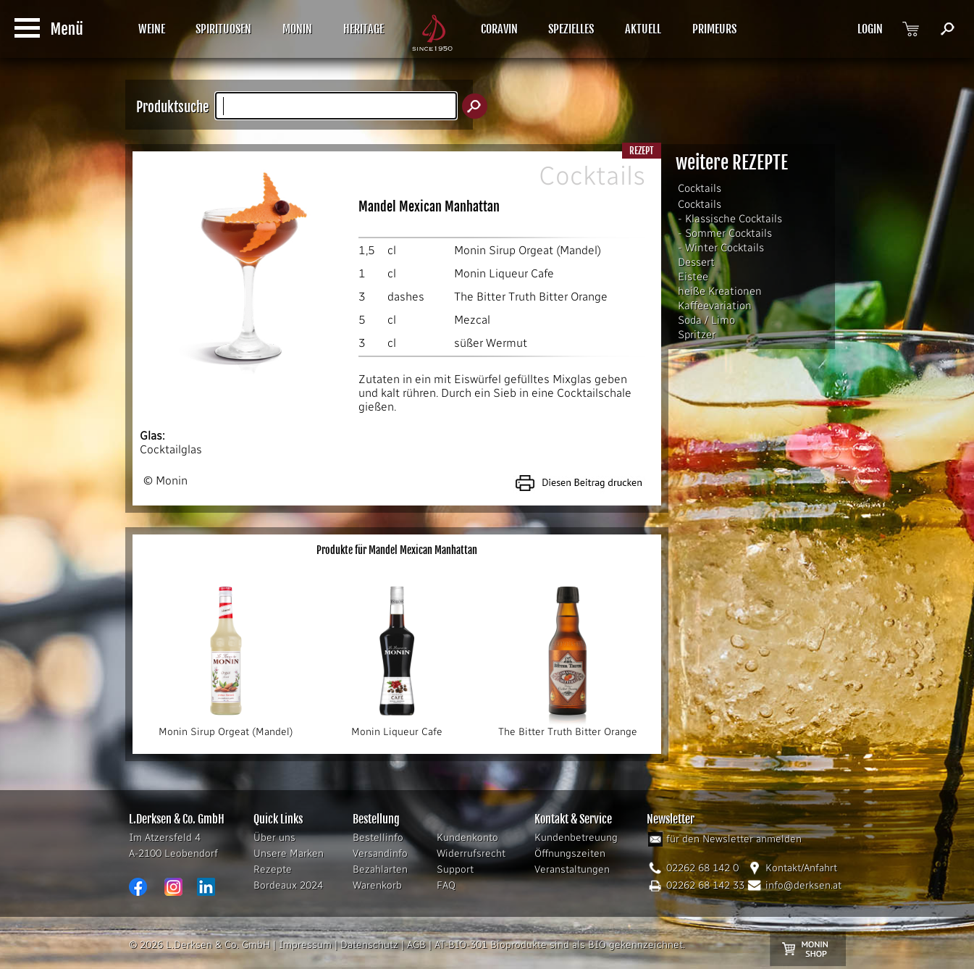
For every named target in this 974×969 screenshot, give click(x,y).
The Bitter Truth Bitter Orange (531, 296)
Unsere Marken (288, 853)
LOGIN (870, 29)
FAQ (446, 885)
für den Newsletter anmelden (734, 839)
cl (391, 250)
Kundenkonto (467, 837)
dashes (405, 296)
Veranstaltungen (572, 869)
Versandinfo (380, 853)
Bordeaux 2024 (288, 885)
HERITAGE (363, 29)
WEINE (151, 29)
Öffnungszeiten (569, 853)
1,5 (366, 250)
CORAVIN (499, 29)
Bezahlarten (380, 869)
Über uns (274, 837)
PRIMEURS (714, 29)
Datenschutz (369, 945)
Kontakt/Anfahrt (801, 868)
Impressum (305, 945)
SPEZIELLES (571, 29)
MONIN (297, 29)
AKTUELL (643, 29)
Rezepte (272, 869)
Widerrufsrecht (471, 853)
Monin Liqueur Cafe (504, 273)
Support (455, 869)
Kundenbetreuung (576, 837)
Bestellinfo (378, 837)
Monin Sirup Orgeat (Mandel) (527, 250)
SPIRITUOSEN (223, 29)
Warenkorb (377, 885)
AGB (416, 945)
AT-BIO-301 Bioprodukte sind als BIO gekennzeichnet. (559, 945)
